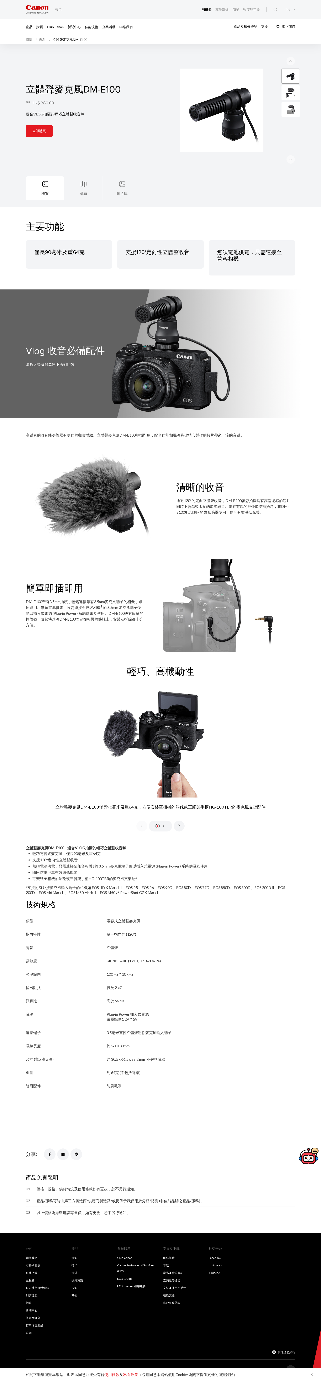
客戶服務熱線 (171, 1304)
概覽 (45, 194)
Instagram (215, 1266)
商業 (236, 9)
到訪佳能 (31, 1296)
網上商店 (285, 27)
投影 (74, 1289)
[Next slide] (290, 62)
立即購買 (39, 131)
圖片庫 (122, 194)
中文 (288, 9)
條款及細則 (33, 1319)
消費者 (206, 9)
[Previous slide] (290, 160)
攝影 (74, 1259)
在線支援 (169, 1296)
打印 (74, 1266)
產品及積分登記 (245, 26)
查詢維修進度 (171, 1281)
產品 (29, 27)
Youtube (214, 1274)
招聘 (29, 1304)
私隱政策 (130, 1374)
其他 (74, 1296)
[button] (158, 827)
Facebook (215, 1259)
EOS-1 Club (124, 1279)
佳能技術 (91, 27)
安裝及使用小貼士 (174, 1289)
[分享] (50, 1155)
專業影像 (222, 9)
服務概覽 (169, 1259)
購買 (39, 27)
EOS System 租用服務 (131, 1287)
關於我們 (31, 1259)
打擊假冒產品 (34, 1326)
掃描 (74, 1274)
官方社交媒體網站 (37, 1289)
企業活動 (108, 27)
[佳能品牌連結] (37, 9)
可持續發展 (33, 1266)
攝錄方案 (77, 1281)
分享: (31, 1155)
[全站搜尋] (275, 10)
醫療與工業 (251, 9)
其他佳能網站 (286, 1353)
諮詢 (29, 1334)
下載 (166, 1266)
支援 (264, 26)
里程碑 (30, 1281)
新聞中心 (74, 27)
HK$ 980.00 (42, 103)
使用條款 (111, 1374)
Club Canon (55, 27)
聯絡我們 (126, 27)
